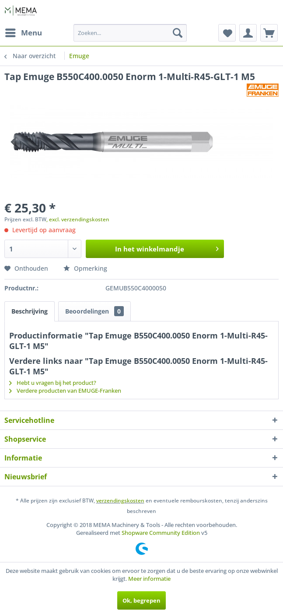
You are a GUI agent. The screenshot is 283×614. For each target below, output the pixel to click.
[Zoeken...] (130, 33)
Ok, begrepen (141, 600)
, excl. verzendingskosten (77, 219)
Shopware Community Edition (161, 533)
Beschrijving (29, 311)
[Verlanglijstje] (227, 33)
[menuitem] (23, 33)
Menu (23, 32)
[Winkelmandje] (269, 33)
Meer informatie (149, 579)
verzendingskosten (120, 500)
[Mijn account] (248, 33)
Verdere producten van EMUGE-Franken (65, 390)
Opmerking (85, 268)
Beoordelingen (94, 311)
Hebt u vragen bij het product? (52, 383)
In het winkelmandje (167, 247)
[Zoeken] (177, 33)
